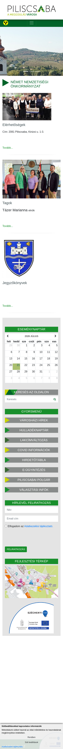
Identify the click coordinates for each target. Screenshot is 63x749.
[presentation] (25, 537)
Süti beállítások (31, 742)
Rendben (31, 737)
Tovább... (7, 147)
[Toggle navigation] (31, 23)
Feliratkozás (16, 549)
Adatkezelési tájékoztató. (38, 526)
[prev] (7, 336)
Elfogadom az (29, 526)
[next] (55, 336)
